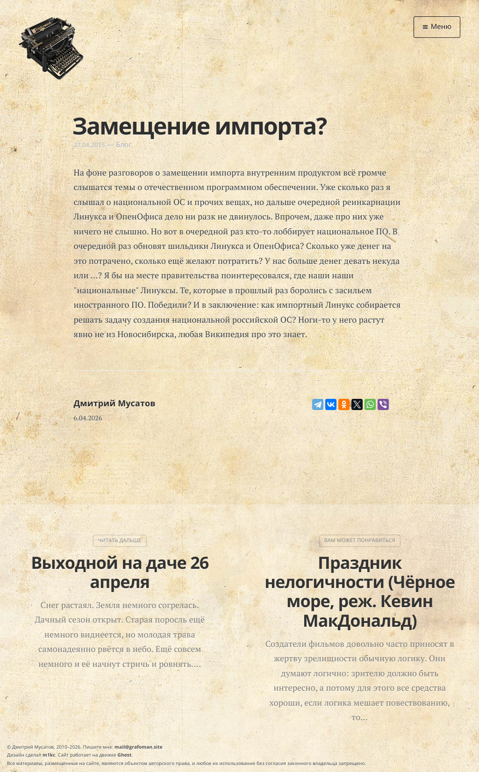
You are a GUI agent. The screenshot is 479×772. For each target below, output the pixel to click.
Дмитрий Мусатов (115, 403)
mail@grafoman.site (138, 747)
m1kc (49, 754)
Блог (124, 144)
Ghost (125, 754)
